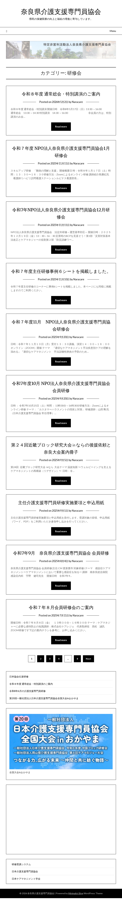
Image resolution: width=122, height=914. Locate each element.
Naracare (78, 102)
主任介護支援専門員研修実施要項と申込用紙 (61, 511)
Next (88, 674)
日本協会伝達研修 (18, 692)
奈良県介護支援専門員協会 (61, 11)
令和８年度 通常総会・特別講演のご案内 (61, 94)
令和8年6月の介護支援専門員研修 (27, 706)
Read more (61, 126)
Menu (113, 30)
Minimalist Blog (75, 909)
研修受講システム (21, 880)
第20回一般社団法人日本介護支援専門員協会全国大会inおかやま (43, 714)
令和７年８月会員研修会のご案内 (61, 623)
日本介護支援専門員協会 (25, 887)
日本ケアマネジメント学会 (26, 894)
